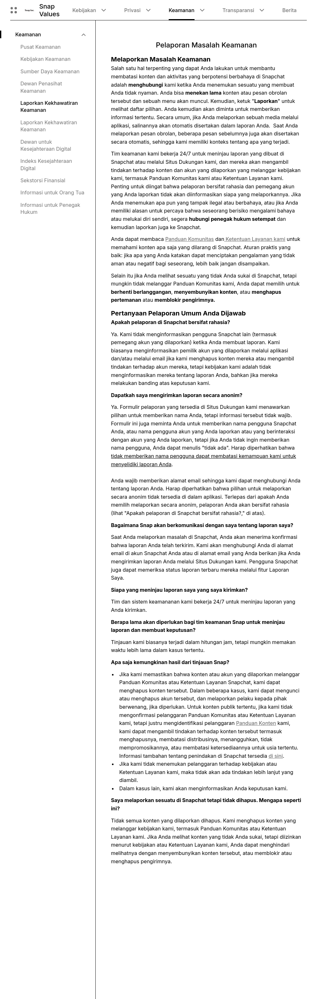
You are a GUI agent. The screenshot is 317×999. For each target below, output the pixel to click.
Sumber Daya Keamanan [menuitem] (50, 71)
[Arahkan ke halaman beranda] (29, 10)
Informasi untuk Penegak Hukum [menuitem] (50, 208)
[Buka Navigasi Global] (14, 10)
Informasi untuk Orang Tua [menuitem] (52, 192)
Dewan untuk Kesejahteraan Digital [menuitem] (45, 145)
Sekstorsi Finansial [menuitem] (42, 180)
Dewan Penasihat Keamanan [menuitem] (41, 87)
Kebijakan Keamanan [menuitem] (45, 59)
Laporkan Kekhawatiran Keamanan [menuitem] (49, 106)
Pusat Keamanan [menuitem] (40, 47)
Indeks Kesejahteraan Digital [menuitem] (46, 164)
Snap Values (49, 10)
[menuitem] (50, 34)
